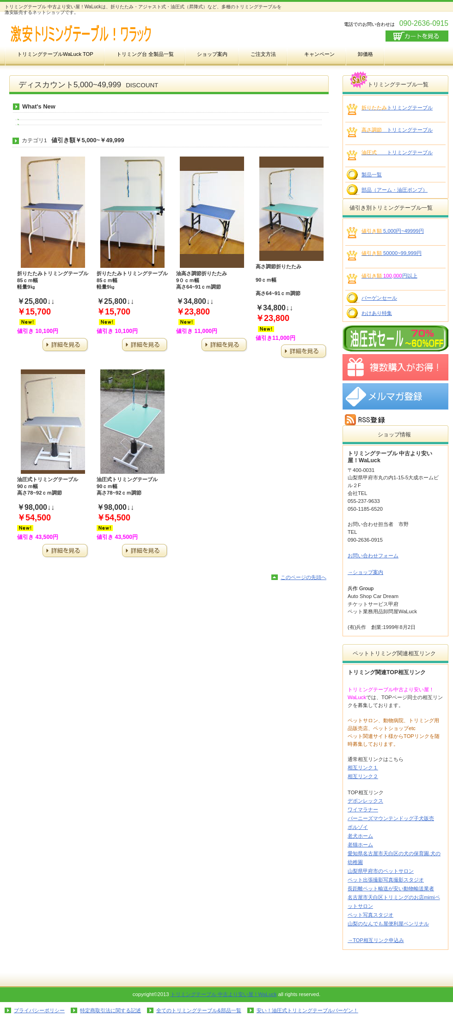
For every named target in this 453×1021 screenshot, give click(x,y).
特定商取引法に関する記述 (110, 1010)
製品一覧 (371, 174)
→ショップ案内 (365, 572)
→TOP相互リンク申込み (376, 940)
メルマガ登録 (395, 396)
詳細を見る (65, 345)
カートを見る (417, 36)
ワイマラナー (363, 809)
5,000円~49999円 (392, 231)
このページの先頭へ (303, 577)
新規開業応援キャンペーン (395, 367)
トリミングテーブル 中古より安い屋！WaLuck (224, 994)
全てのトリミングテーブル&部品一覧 (198, 1010)
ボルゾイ (358, 827)
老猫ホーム (360, 844)
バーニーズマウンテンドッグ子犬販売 (391, 818)
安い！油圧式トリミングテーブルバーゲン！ (307, 1010)
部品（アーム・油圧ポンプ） (394, 190)
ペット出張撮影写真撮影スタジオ (386, 879)
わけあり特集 (376, 313)
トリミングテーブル (397, 107)
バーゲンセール (379, 298)
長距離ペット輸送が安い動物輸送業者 (391, 888)
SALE (395, 338)
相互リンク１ (363, 767)
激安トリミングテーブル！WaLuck (97, 34)
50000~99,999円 (391, 253)
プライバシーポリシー (39, 1010)
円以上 (389, 275)
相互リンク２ (363, 776)
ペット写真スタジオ (370, 915)
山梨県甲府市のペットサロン (381, 871)
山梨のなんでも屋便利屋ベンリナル (388, 923)
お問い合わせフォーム (373, 555)
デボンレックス (365, 801)
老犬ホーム (360, 836)
